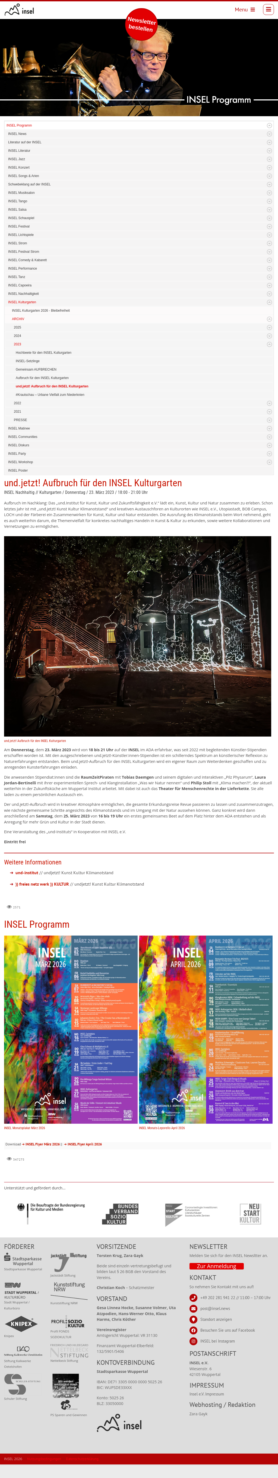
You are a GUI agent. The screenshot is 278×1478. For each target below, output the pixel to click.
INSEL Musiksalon (21, 193)
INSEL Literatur (19, 151)
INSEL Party (17, 454)
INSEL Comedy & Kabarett (27, 260)
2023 (17, 344)
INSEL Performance (22, 268)
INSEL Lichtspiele (21, 235)
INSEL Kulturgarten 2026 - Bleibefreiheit (41, 310)
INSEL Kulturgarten (22, 302)
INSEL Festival (19, 226)
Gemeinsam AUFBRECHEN (36, 369)
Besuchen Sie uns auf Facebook (227, 1330)
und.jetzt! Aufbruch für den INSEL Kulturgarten (52, 386)
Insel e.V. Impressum (206, 1394)
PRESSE (20, 420)
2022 (17, 403)
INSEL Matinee (19, 428)
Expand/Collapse (269, 125)
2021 (17, 411)
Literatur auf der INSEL (25, 142)
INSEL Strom (17, 243)
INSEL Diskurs (18, 445)
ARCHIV (18, 319)
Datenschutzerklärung (82, 1459)
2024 (17, 336)
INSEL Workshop (20, 462)
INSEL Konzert (19, 167)
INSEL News (17, 134)
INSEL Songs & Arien (23, 176)
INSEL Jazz (16, 159)
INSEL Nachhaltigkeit (23, 294)
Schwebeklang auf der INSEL (29, 184)
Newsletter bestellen (141, 24)
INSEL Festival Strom (23, 252)
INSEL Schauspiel (21, 218)
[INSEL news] (19, 9)
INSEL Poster (18, 470)
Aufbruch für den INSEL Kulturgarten (42, 378)
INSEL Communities (22, 437)
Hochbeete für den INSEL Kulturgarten (43, 353)
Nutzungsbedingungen (44, 1459)
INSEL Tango (17, 201)
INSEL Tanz (16, 277)
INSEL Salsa (17, 209)
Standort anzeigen (216, 1319)
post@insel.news (215, 1308)
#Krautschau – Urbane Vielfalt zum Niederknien (50, 395)
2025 (17, 327)
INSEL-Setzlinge (28, 361)
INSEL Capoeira (19, 285)
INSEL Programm (19, 125)
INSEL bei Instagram (217, 1341)
